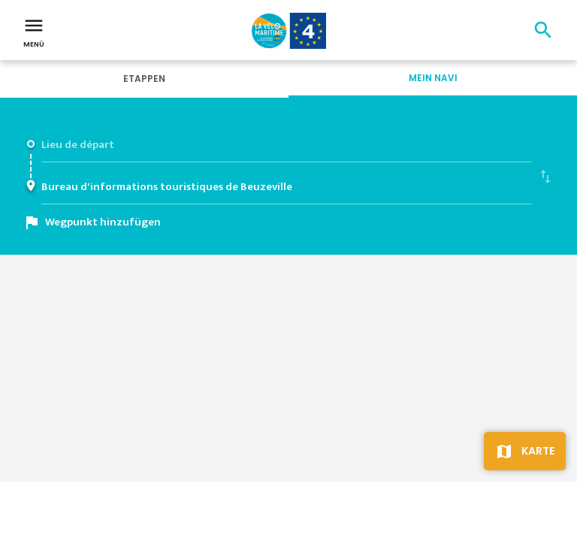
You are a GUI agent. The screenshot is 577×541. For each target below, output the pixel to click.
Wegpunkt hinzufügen (103, 222)
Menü (34, 31)
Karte (537, 450)
